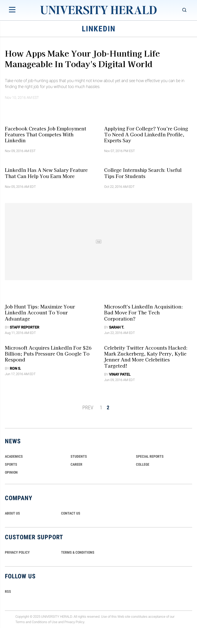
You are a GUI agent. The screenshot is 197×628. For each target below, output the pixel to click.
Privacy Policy (74, 622)
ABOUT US (12, 513)
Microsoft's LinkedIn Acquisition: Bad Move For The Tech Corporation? (143, 312)
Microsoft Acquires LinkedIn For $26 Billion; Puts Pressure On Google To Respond (48, 353)
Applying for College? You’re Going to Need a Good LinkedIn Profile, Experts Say (146, 134)
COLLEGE (142, 464)
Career (76, 464)
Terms (20, 622)
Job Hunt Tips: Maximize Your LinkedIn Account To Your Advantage (40, 312)
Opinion (11, 472)
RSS (8, 591)
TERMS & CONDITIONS (77, 552)
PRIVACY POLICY (17, 552)
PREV (87, 407)
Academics (14, 456)
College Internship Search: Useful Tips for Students (143, 172)
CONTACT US (70, 513)
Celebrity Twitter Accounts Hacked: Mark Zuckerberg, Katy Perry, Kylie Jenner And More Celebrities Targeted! (146, 356)
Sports (11, 464)
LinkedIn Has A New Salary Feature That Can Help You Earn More (46, 172)
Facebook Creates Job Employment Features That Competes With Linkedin (45, 134)
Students (79, 456)
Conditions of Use (44, 622)
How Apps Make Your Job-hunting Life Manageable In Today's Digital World (82, 58)
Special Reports (150, 456)
